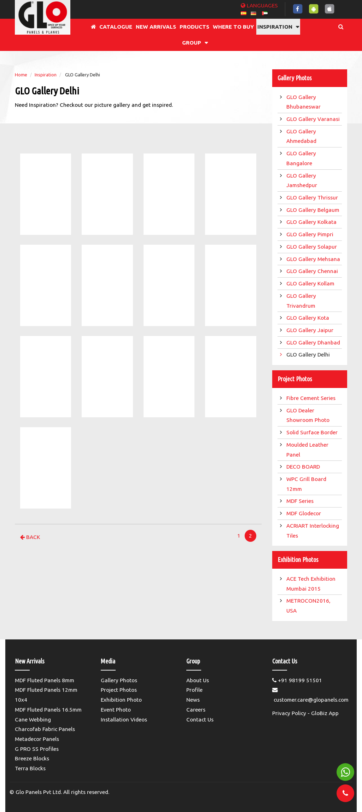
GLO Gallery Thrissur (312, 198)
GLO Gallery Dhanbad (313, 343)
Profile (194, 690)
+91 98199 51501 (297, 680)
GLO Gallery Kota (308, 318)
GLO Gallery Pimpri (310, 234)
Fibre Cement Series (312, 398)
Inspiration (46, 74)
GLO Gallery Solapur (312, 247)
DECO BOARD (303, 467)
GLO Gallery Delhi (308, 355)
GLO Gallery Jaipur (310, 330)
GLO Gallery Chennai (312, 271)
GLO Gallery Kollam (311, 283)
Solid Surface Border (312, 432)
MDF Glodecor (304, 513)
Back (30, 537)
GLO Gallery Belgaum (313, 210)
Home (21, 74)
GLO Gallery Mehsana (313, 259)
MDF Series (300, 501)
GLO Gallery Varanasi (313, 119)
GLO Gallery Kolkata (312, 222)
